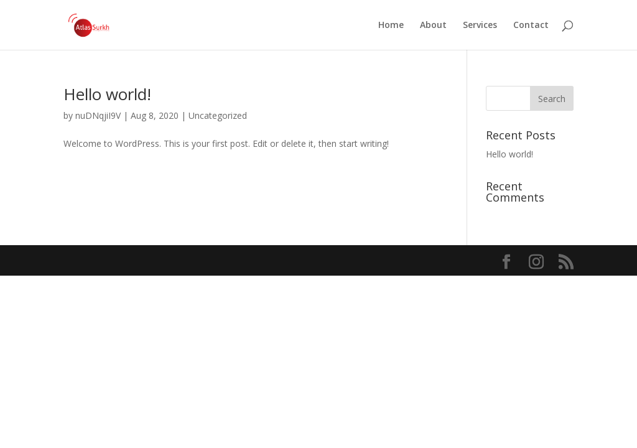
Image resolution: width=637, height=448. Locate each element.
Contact (531, 25)
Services (480, 25)
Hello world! (107, 94)
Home (391, 25)
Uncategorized (217, 115)
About (433, 25)
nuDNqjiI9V (98, 115)
